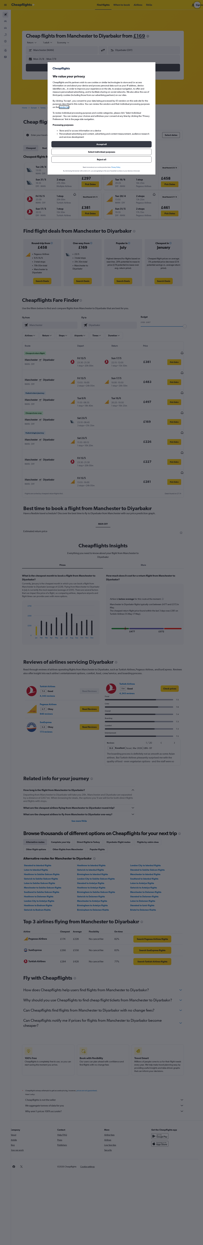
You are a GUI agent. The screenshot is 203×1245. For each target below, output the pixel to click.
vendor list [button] (64, 107)
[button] (101, 144)
